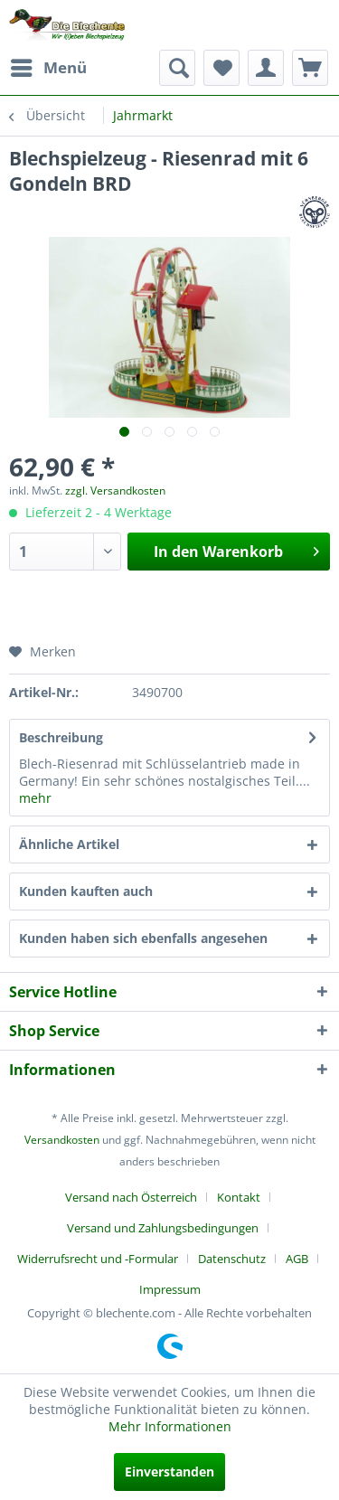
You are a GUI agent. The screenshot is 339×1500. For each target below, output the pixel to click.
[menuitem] (48, 68)
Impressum (170, 1289)
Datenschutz (232, 1258)
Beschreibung (61, 737)
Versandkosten (61, 1139)
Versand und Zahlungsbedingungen (163, 1228)
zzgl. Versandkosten (115, 490)
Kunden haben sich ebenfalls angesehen (143, 938)
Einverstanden (169, 1471)
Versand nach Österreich (131, 1197)
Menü (49, 65)
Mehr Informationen (169, 1426)
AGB (297, 1258)
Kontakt (238, 1197)
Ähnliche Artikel (69, 844)
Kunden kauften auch (86, 891)
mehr (35, 798)
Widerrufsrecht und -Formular (97, 1258)
